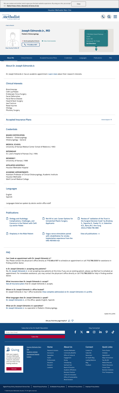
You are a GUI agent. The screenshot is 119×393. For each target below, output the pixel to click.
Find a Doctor (106, 350)
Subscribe (34, 336)
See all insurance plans (15, 283)
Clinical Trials (106, 367)
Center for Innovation (70, 375)
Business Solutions (107, 370)
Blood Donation (68, 379)
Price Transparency (107, 372)
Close (79, 4)
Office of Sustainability (70, 377)
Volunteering (67, 362)
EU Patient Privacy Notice (75, 387)
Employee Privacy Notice (92, 387)
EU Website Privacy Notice (57, 387)
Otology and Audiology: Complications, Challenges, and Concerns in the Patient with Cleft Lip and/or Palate (23, 222)
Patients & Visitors (52, 350)
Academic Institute (32, 352)
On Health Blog (90, 358)
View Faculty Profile (12, 48)
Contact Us (89, 350)
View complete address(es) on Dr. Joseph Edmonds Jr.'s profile (67, 291)
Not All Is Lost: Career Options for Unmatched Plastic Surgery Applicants (59, 220)
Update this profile (109, 314)
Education (50, 362)
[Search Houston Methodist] (109, 16)
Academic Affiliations (70, 370)
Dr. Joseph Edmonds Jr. (18, 271)
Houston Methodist (69, 350)
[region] (59, 4)
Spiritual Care (68, 365)
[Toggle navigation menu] (115, 16)
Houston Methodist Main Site (59, 10)
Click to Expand (106, 119)
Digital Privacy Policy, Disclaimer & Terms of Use (16, 387)
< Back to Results (9, 25)
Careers (29, 357)
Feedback (88, 365)
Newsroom (89, 355)
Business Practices (69, 372)
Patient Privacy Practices (40, 387)
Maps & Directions (107, 358)
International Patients (33, 354)
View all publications (90, 233)
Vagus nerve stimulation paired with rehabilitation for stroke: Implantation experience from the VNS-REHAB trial (59, 237)
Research (50, 365)
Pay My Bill (105, 360)
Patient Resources (107, 365)
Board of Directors (69, 367)
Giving (66, 360)
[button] (96, 49)
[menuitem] (59, 10)
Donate (14, 369)
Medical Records (107, 362)
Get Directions (91, 43)
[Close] (105, 32)
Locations (50, 367)
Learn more (52, 74)
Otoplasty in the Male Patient (21, 233)
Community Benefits (70, 353)
